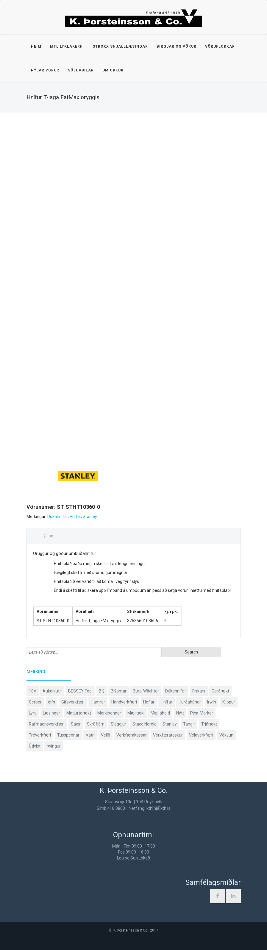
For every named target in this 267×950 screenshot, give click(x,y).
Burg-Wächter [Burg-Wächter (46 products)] (146, 691)
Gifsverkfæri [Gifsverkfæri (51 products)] (73, 702)
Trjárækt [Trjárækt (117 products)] (209, 724)
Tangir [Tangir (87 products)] (189, 724)
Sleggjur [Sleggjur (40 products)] (118, 724)
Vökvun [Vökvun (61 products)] (226, 735)
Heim (36, 46)
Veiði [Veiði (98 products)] (105, 735)
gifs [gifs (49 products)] (51, 702)
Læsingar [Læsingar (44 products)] (51, 713)
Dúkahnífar (57, 516)
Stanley (90, 516)
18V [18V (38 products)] (32, 691)
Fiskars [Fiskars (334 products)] (198, 691)
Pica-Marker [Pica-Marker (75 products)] (201, 713)
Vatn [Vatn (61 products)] (90, 735)
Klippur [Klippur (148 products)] (228, 702)
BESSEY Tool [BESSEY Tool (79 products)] (80, 691)
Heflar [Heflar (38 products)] (148, 702)
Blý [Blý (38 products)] (101, 691)
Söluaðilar (81, 70)
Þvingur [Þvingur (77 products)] (54, 746)
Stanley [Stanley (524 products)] (170, 724)
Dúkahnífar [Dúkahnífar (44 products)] (175, 691)
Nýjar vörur (45, 70)
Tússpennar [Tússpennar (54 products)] (68, 735)
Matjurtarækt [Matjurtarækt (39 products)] (78, 713)
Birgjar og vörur (176, 46)
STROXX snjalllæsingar (120, 46)
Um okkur (113, 70)
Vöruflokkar (220, 46)
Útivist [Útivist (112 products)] (34, 746)
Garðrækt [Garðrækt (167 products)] (220, 691)
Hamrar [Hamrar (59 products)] (98, 702)
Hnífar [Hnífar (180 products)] (166, 702)
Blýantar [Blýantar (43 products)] (119, 691)
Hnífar (75, 516)
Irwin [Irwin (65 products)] (211, 702)
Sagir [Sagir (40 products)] (76, 724)
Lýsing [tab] (47, 536)
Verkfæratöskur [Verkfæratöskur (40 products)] (168, 735)
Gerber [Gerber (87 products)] (35, 702)
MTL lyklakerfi (67, 46)
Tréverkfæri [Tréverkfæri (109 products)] (40, 735)
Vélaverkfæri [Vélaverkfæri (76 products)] (201, 735)
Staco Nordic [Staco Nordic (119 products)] (144, 724)
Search (191, 652)
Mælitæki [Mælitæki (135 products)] (135, 713)
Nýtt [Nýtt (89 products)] (180, 713)
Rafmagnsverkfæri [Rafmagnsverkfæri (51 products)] (47, 724)
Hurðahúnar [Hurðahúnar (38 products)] (190, 702)
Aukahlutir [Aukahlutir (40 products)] (52, 691)
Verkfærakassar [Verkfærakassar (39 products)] (131, 735)
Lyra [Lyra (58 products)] (33, 713)
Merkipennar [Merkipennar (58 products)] (109, 713)
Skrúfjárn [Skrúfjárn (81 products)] (95, 724)
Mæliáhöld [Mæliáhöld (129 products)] (160, 713)
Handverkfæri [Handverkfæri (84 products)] (124, 702)
